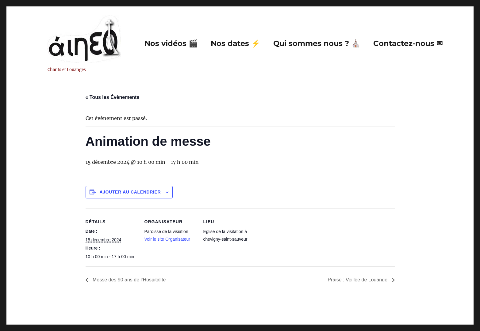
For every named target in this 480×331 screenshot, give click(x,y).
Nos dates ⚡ (235, 43)
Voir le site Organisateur (167, 239)
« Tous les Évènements (113, 97)
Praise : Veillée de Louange (358, 279)
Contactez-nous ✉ (408, 43)
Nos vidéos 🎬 (171, 43)
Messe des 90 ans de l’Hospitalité (128, 279)
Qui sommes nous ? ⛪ (316, 43)
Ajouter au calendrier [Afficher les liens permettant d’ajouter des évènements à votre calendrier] (130, 192)
